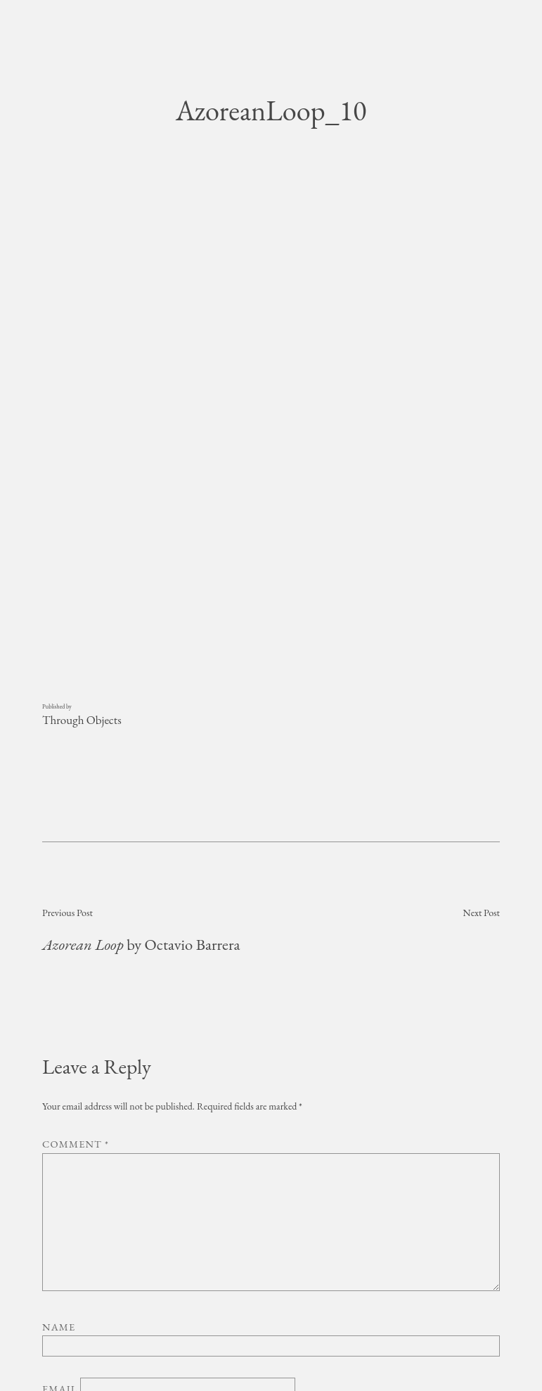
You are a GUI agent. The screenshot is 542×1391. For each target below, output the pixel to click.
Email (59, 1230)
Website (66, 1272)
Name (58, 1168)
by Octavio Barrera (141, 785)
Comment (75, 985)
